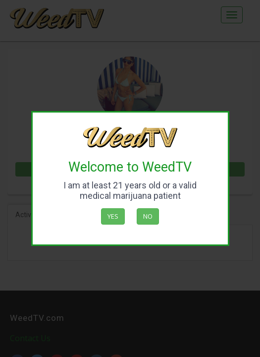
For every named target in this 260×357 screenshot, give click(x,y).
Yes (112, 216)
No (148, 216)
